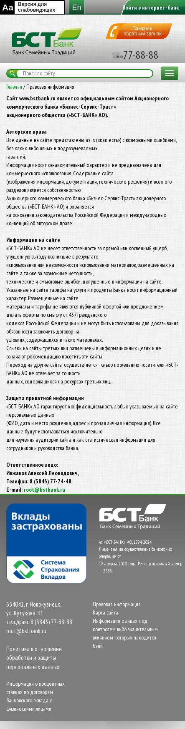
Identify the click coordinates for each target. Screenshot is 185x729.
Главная (14, 86)
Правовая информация (117, 604)
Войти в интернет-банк (150, 7)
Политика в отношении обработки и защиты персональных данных (34, 658)
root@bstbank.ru (44, 489)
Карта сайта (105, 612)
